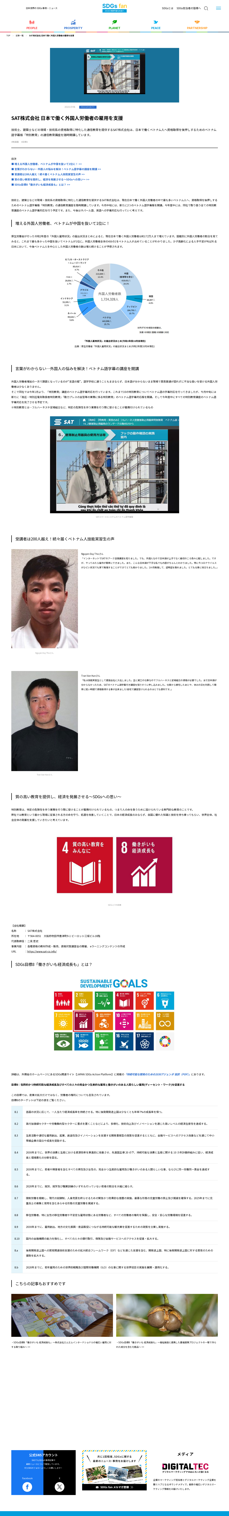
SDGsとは (167, 8)
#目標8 (24, 141)
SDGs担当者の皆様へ (189, 8)
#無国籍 (15, 141)
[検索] (206, 8)
